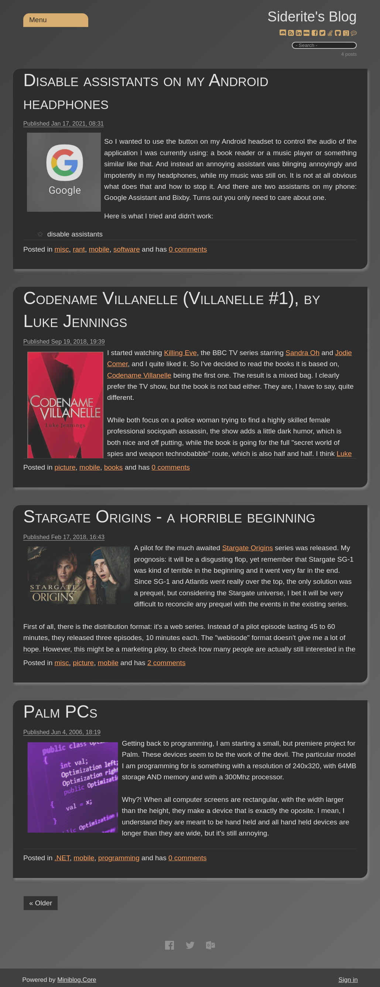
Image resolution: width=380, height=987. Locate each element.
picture (65, 467)
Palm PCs (60, 711)
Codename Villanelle (139, 375)
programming (119, 858)
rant (79, 249)
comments (188, 249)
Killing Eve (180, 353)
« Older (40, 903)
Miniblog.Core (76, 979)
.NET (62, 858)
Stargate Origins (247, 548)
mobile (99, 249)
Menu (38, 20)
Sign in (348, 979)
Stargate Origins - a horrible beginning (169, 516)
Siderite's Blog (312, 16)
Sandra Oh (302, 353)
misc (62, 249)
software (126, 249)
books (113, 467)
